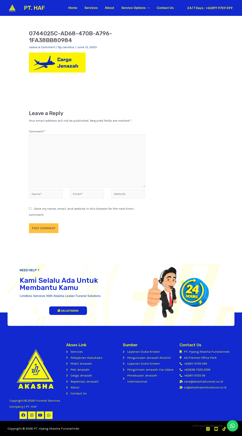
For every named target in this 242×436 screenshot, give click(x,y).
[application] (147, 8)
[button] (232, 425)
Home (74, 8)
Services (91, 8)
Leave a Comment (42, 47)
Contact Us (163, 8)
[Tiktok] (224, 429)
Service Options (134, 8)
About (109, 8)
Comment (37, 131)
